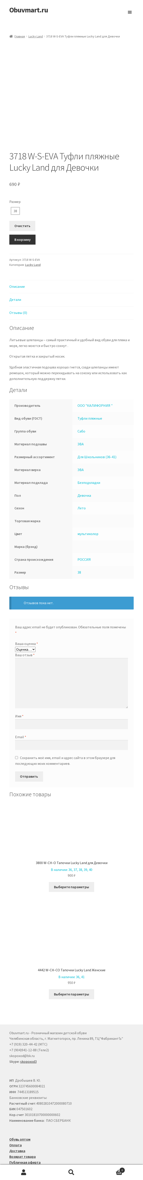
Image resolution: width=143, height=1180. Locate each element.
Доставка (17, 1127)
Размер (15, 178)
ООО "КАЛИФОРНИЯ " (95, 382)
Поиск (71, 1172)
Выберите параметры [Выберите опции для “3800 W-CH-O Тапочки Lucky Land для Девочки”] (71, 864)
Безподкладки (88, 459)
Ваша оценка (26, 620)
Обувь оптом (19, 1116)
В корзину (22, 216)
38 (15, 188)
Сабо (81, 408)
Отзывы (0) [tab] (18, 289)
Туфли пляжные (89, 395)
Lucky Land (35, 36)
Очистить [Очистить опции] (22, 203)
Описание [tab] (17, 263)
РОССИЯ (84, 536)
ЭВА (80, 421)
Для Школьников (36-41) (96, 434)
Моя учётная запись (24, 1172)
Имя (19, 693)
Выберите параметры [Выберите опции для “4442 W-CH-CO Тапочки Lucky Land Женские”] (71, 971)
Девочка (84, 472)
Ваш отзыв (25, 632)
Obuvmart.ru (28, 10)
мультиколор (87, 510)
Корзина (110, 1169)
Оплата (15, 1122)
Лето (81, 485)
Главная (19, 36)
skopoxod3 (28, 1038)
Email (20, 714)
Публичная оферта (25, 1139)
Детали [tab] (15, 276)
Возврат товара (22, 1133)
